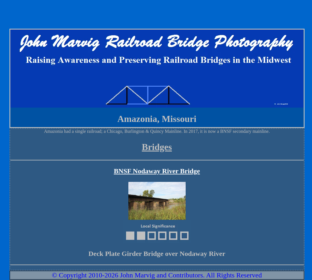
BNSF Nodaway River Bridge (157, 171)
